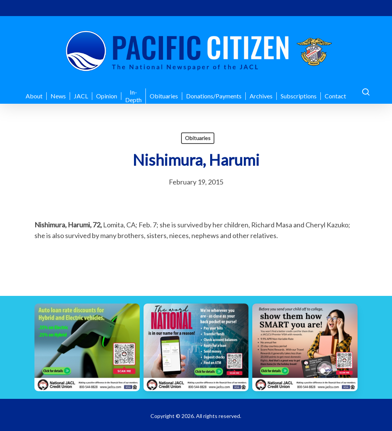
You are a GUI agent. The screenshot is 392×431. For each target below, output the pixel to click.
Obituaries (198, 138)
